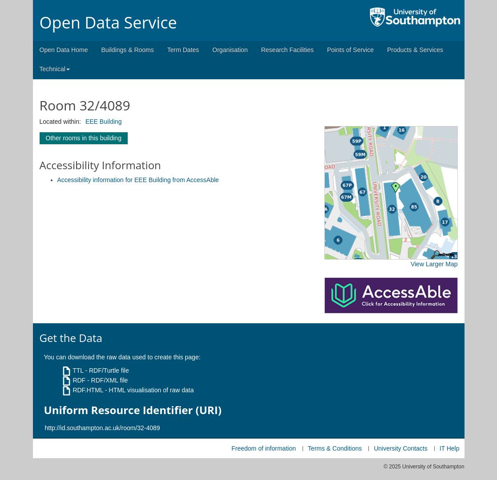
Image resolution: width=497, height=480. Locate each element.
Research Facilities (287, 49)
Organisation (229, 49)
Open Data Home (64, 49)
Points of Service (350, 49)
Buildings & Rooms (127, 49)
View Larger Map (434, 264)
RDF (79, 380)
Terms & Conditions (335, 448)
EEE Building (103, 121)
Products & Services (415, 49)
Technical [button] (55, 69)
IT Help (450, 448)
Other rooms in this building (83, 138)
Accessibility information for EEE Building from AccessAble (138, 179)
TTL (78, 370)
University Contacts (401, 448)
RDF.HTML (88, 390)
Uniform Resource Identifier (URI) (133, 410)
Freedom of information (263, 448)
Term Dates (183, 49)
